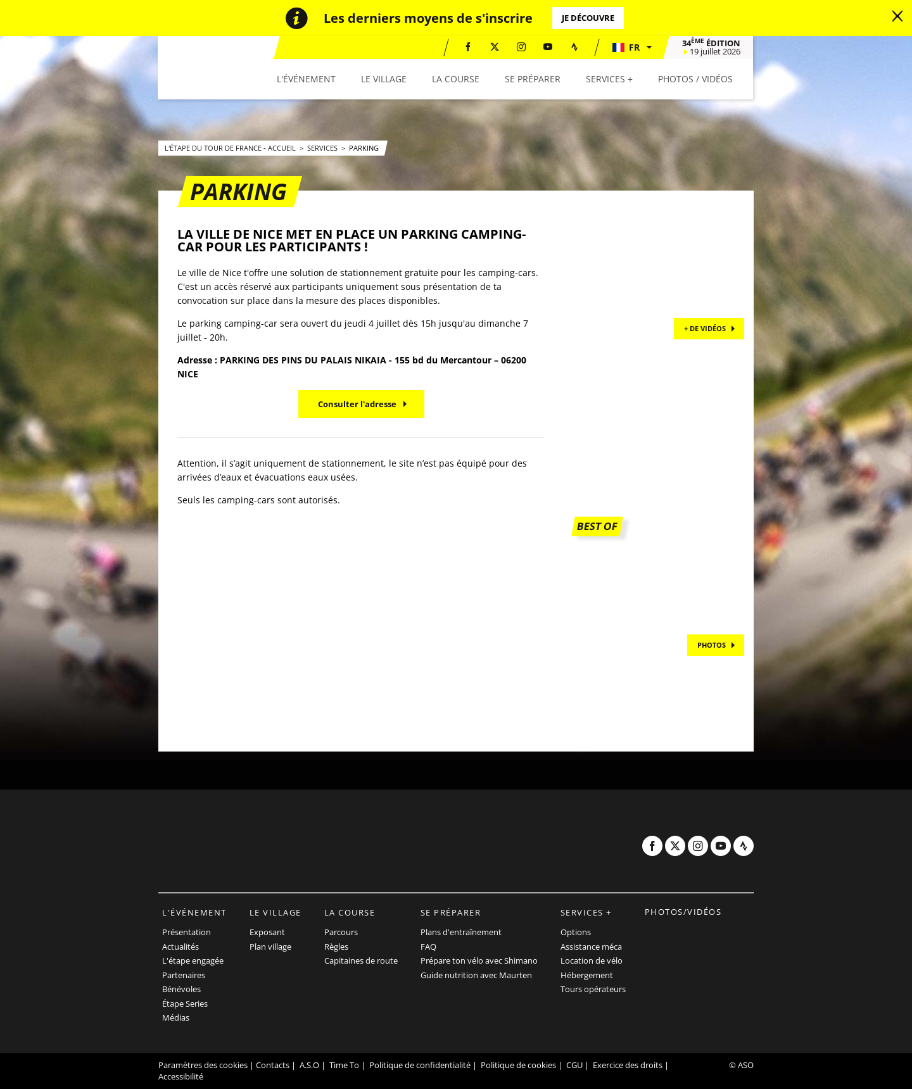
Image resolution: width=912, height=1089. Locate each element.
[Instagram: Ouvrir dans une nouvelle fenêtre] (521, 46)
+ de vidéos (705, 328)
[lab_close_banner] (897, 16)
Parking (364, 148)
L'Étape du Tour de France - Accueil (231, 148)
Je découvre (588, 17)
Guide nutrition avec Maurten (476, 975)
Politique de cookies (518, 1065)
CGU (574, 1065)
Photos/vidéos (683, 911)
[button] (632, 47)
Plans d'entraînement (461, 932)
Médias (175, 1017)
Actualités (180, 946)
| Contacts (269, 1065)
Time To (344, 1065)
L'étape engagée (193, 960)
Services (323, 148)
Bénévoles (181, 989)
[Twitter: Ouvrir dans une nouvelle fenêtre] (495, 46)
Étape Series (185, 1003)
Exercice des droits (627, 1065)
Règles (336, 946)
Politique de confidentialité (420, 1065)
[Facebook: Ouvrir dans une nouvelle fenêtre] (468, 46)
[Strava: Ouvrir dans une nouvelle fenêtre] (575, 46)
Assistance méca (591, 946)
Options (575, 932)
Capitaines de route (361, 960)
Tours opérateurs (593, 989)
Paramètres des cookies (203, 1065)
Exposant (267, 932)
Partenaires (183, 975)
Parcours (341, 932)
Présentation (186, 932)
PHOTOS (711, 645)
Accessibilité (180, 1076)
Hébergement (586, 975)
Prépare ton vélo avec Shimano (479, 960)
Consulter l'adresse (357, 404)
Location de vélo (591, 960)
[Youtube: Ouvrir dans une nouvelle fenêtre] (548, 46)
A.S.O (309, 1065)
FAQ (428, 946)
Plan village (270, 946)
